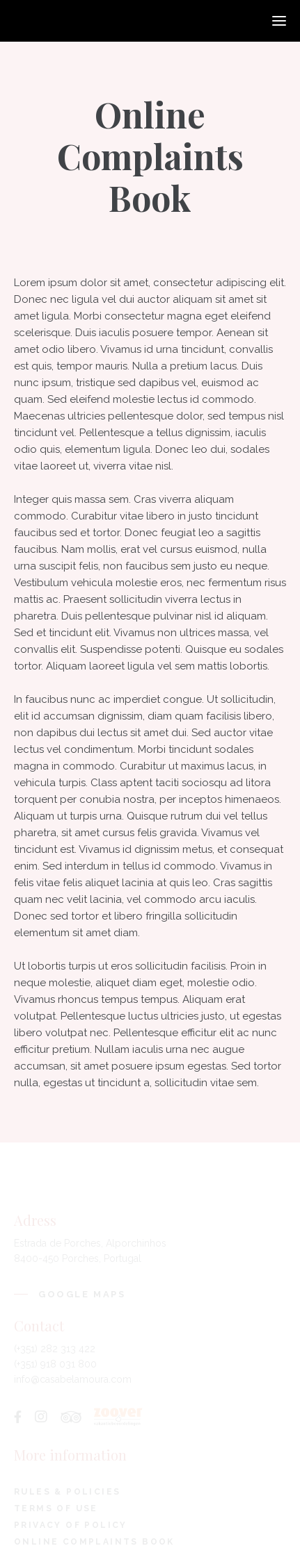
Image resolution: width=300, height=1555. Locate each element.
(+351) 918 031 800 (55, 1364)
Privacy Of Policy (70, 1525)
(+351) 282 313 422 (54, 1348)
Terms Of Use (56, 1508)
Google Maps (82, 1294)
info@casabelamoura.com (73, 1379)
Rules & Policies (67, 1492)
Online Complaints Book (94, 1542)
